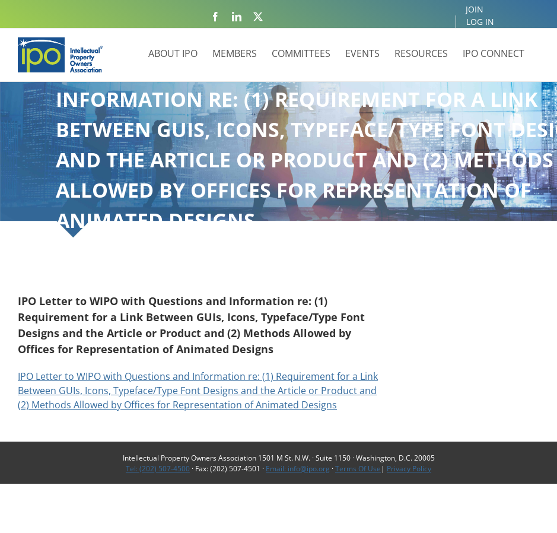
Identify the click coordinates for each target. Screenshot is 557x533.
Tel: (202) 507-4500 (158, 469)
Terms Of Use (358, 469)
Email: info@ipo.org (298, 469)
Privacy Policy (409, 469)
